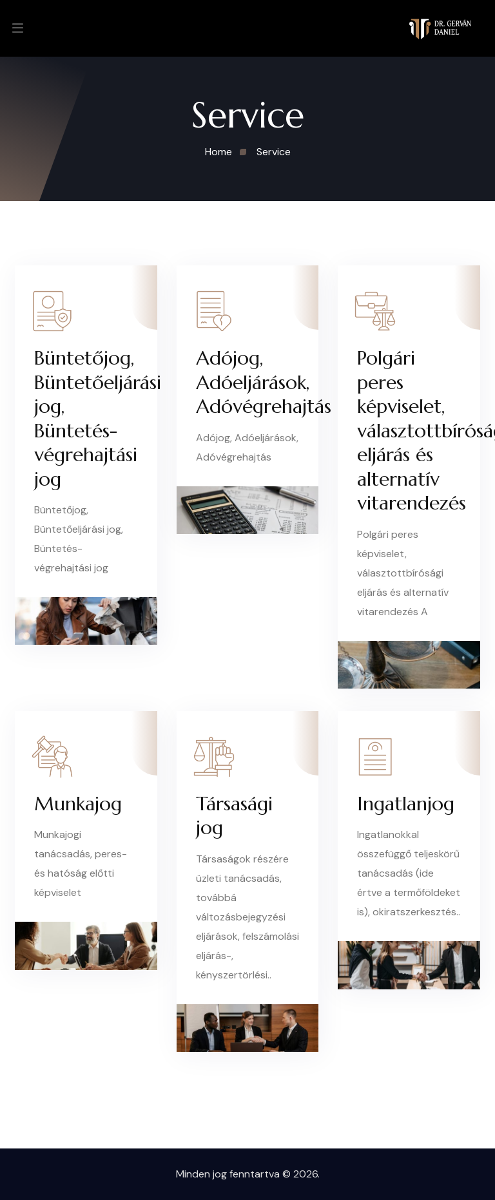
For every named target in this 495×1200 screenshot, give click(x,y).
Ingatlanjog (405, 803)
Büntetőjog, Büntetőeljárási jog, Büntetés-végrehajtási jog (86, 418)
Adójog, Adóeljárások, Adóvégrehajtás (248, 382)
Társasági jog (234, 816)
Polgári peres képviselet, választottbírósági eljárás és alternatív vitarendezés (409, 430)
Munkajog (78, 803)
